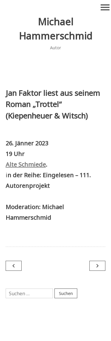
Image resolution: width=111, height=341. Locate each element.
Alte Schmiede (26, 164)
